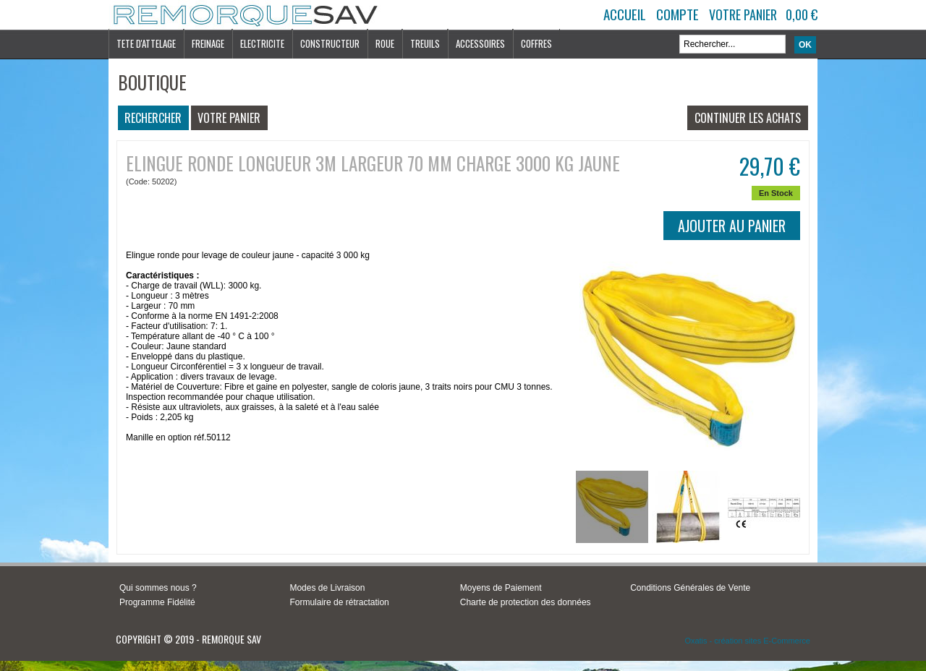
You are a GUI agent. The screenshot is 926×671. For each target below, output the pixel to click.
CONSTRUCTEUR (330, 43)
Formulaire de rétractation (338, 602)
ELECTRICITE (262, 43)
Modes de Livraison (327, 588)
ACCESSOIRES (480, 43)
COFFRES (536, 43)
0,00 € (801, 14)
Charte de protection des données (525, 602)
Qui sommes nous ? (158, 588)
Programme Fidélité (157, 602)
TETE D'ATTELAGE (146, 43)
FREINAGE (208, 43)
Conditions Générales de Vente (690, 588)
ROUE (384, 43)
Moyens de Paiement (501, 588)
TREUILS (425, 43)
